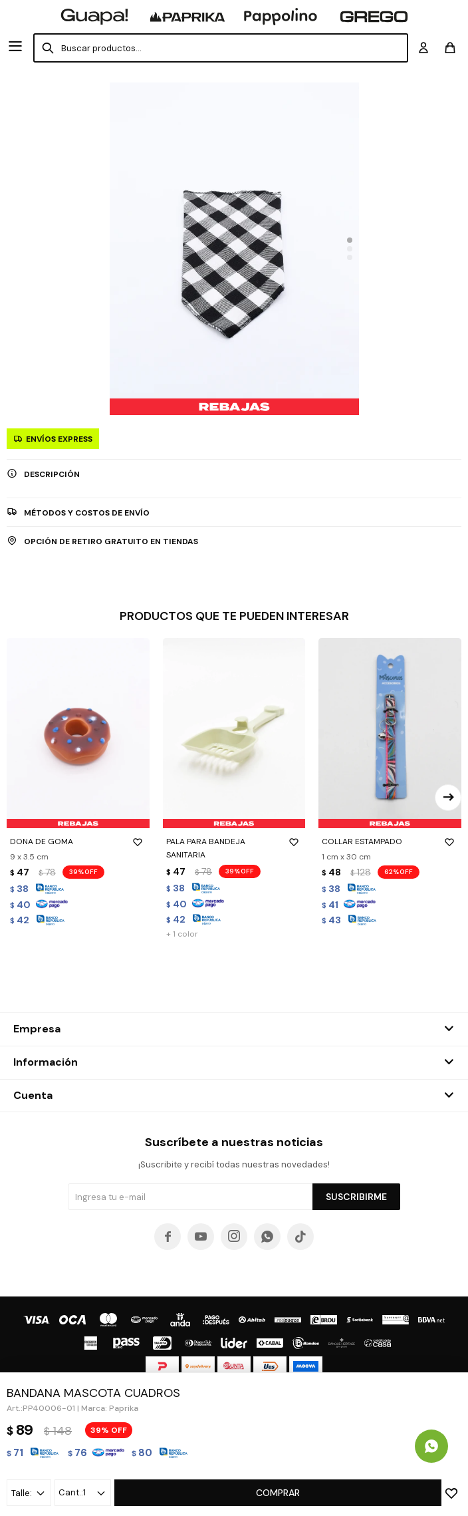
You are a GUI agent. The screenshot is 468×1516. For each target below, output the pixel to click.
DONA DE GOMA (78, 841)
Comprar (278, 1493)
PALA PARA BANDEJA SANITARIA (234, 847)
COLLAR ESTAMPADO (390, 841)
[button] (349, 240)
